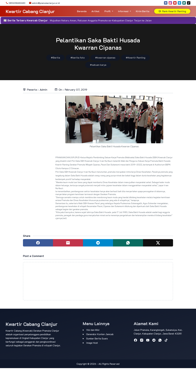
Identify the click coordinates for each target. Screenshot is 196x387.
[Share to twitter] (158, 242)
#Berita (55, 57)
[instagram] (170, 3)
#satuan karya (98, 64)
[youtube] (175, 3)
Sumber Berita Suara (97, 338)
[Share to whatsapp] (128, 242)
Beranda (82, 11)
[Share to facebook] (38, 242)
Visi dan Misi (92, 329)
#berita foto (77, 57)
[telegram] (179, 3)
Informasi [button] (123, 11)
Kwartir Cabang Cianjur (30, 11)
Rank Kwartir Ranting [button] (172, 11)
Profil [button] (107, 11)
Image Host (92, 342)
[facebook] (165, 3)
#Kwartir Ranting (135, 57)
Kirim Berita (142, 11)
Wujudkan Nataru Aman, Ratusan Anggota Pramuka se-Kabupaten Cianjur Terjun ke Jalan (101, 20)
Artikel (95, 11)
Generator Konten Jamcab (99, 334)
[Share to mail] (68, 242)
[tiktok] (188, 3)
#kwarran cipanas (105, 57)
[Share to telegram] (98, 242)
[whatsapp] (184, 3)
